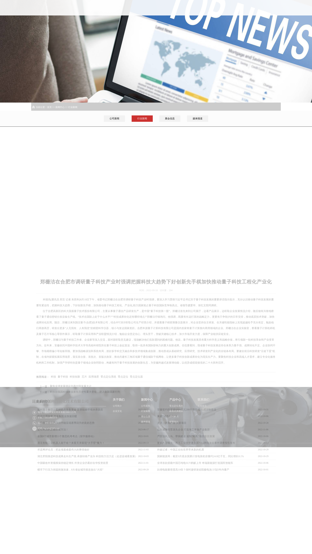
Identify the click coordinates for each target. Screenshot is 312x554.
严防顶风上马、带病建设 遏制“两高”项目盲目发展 (186, 488)
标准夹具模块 (176, 425)
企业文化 (117, 425)
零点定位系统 (176, 420)
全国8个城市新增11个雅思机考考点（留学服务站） (66, 488)
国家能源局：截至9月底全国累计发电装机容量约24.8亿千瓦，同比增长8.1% (200, 508)
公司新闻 (114, 118)
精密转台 (173, 436)
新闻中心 (228, 12)
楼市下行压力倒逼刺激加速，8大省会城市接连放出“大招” (70, 521)
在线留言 (202, 420)
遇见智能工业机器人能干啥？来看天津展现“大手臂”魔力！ (71, 495)
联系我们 (270, 12)
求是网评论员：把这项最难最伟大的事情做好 (63, 501)
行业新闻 (72, 107)
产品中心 (249, 12)
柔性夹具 (173, 430)
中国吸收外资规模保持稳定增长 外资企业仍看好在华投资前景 (72, 515)
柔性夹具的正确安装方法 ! (52, 481)
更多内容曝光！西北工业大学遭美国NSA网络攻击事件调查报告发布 (196, 495)
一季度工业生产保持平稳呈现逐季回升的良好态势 (66, 475)
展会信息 (170, 118)
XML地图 (241, 465)
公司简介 (117, 420)
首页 (186, 12)
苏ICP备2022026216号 (224, 465)
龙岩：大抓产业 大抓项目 (171, 475)
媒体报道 (197, 118)
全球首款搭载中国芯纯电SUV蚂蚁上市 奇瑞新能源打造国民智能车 (195, 515)
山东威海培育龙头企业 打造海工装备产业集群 (183, 481)
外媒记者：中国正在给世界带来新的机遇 (180, 501)
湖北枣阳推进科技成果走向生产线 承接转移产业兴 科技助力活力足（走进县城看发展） (87, 508)
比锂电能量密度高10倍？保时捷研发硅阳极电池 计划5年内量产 (193, 521)
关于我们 (207, 12)
